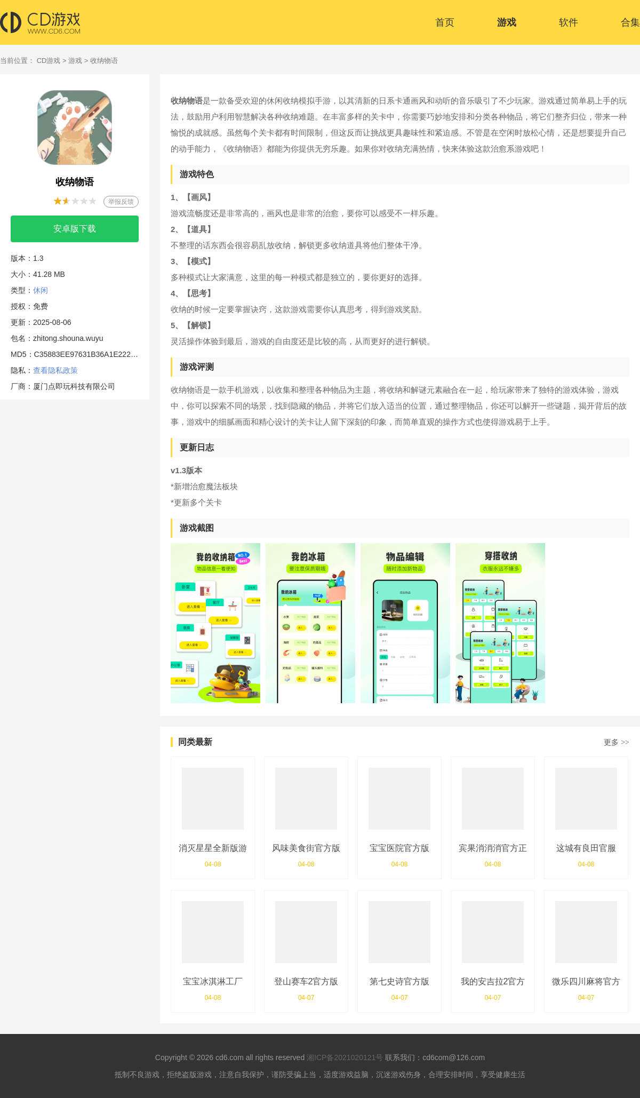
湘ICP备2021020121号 (345, 1057)
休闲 (40, 290)
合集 (630, 22)
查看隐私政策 (55, 370)
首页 (444, 22)
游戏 (506, 22)
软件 (568, 22)
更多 (616, 742)
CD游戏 (49, 61)
